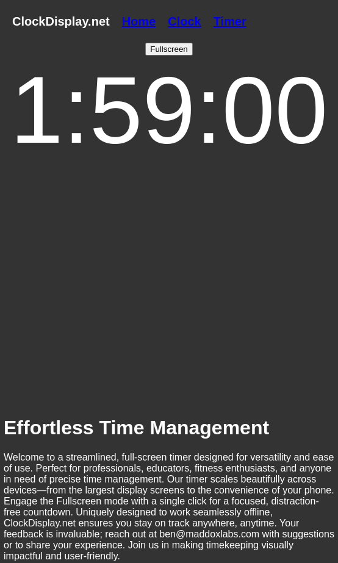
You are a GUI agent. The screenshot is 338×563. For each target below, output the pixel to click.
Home (139, 21)
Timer (230, 21)
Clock (184, 21)
